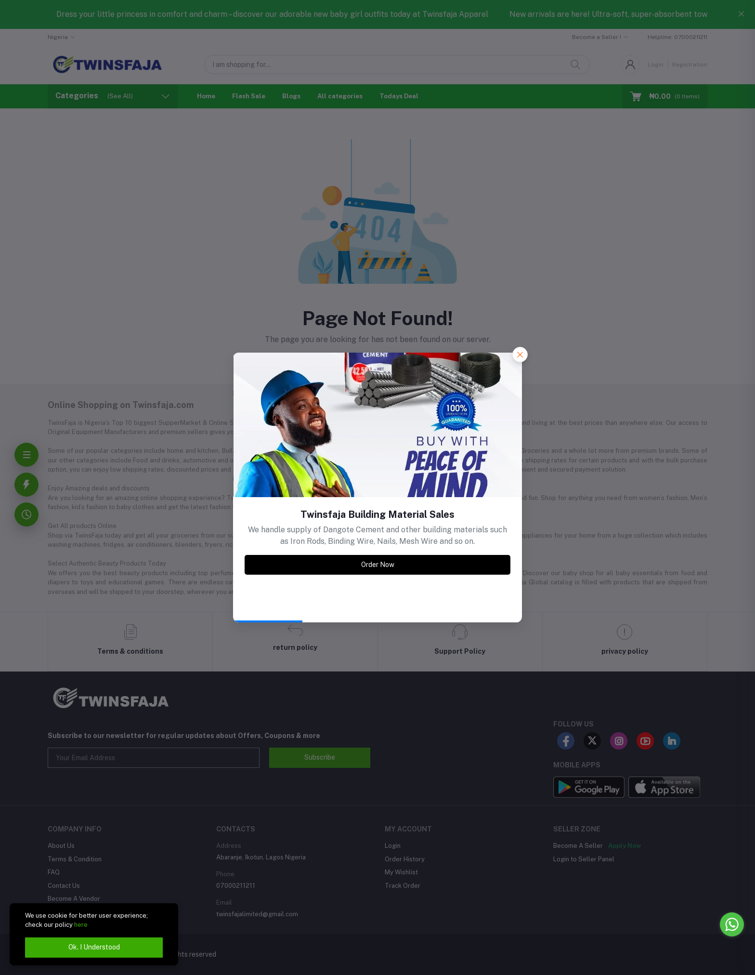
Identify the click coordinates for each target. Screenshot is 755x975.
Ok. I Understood (94, 947)
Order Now (377, 564)
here (81, 924)
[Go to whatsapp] (732, 924)
